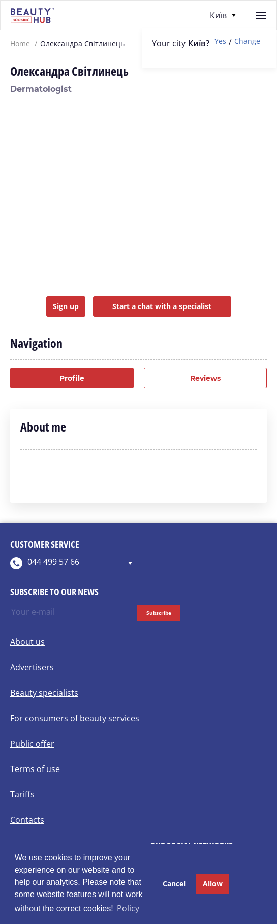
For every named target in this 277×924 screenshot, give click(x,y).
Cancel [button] (174, 883)
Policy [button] (128, 908)
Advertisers (32, 667)
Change (247, 41)
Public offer (32, 743)
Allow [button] (213, 883)
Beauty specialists (44, 692)
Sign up (66, 306)
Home (20, 44)
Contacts (27, 819)
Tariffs (22, 794)
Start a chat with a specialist (161, 306)
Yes (220, 41)
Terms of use (35, 769)
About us (27, 642)
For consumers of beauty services (74, 718)
